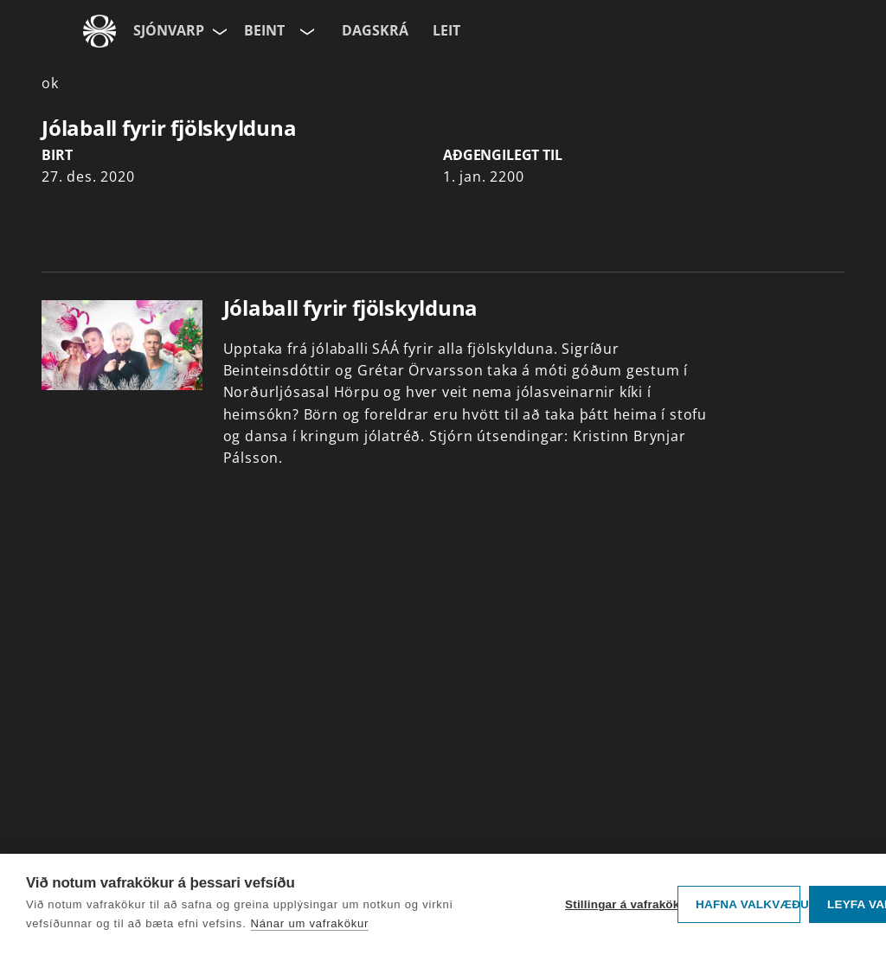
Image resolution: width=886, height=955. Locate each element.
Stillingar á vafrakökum (617, 904)
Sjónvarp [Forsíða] (168, 30)
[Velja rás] (305, 31)
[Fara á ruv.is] (99, 31)
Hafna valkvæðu (748, 904)
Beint (264, 30)
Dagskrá (375, 30)
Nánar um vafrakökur (310, 923)
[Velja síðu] (218, 31)
